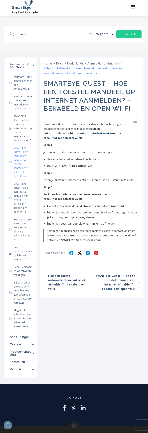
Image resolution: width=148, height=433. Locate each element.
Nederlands (75, 63)
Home (47, 63)
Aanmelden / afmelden (103, 63)
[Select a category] (101, 34)
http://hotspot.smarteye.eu (62, 138)
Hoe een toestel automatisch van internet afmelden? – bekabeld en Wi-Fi (64, 282)
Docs (59, 63)
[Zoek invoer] (50, 34)
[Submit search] (129, 34)
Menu (133, 6)
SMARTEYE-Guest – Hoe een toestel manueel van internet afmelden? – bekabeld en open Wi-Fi (118, 282)
